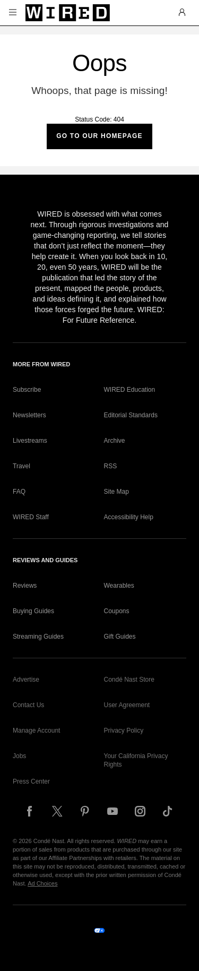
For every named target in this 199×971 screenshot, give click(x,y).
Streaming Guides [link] (38, 636)
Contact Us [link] (28, 705)
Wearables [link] (119, 585)
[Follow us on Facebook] (29, 811)
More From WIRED (41, 364)
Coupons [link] (116, 611)
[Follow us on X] (57, 811)
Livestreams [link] (30, 440)
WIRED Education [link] (129, 389)
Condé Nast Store (129, 679)
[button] (12, 12)
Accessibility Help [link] (128, 517)
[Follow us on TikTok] (167, 811)
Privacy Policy (124, 730)
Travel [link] (21, 466)
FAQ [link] (19, 491)
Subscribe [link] (27, 389)
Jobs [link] (19, 756)
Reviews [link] (25, 585)
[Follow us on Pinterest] (84, 811)
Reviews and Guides (45, 560)
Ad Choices (42, 883)
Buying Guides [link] (33, 611)
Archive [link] (114, 440)
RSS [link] (110, 466)
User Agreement (127, 705)
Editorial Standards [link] (131, 415)
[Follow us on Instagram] (140, 811)
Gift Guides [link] (120, 636)
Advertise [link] (26, 679)
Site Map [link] (116, 491)
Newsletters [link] (29, 415)
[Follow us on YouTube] (112, 811)
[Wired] (67, 12)
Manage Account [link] (36, 730)
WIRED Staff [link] (31, 517)
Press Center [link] (31, 781)
